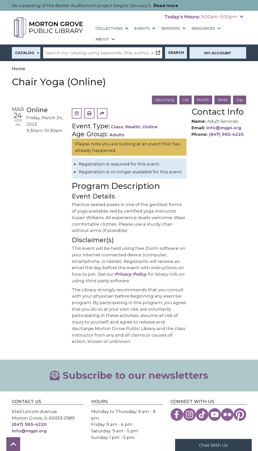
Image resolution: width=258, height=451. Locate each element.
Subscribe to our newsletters (129, 376)
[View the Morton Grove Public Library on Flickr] (227, 414)
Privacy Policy (130, 274)
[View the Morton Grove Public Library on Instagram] (189, 414)
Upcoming (163, 100)
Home (18, 68)
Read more (165, 5)
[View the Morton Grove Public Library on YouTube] (214, 414)
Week (222, 100)
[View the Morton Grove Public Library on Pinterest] (240, 414)
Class (117, 127)
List (184, 100)
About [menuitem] (102, 39)
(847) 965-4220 (226, 134)
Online (149, 127)
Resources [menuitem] (203, 28)
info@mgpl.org (223, 128)
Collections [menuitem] (109, 28)
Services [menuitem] (170, 28)
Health (132, 127)
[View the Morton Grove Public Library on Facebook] (177, 414)
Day (239, 100)
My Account (217, 53)
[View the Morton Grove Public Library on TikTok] (202, 414)
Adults (116, 135)
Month (202, 100)
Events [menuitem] (142, 28)
